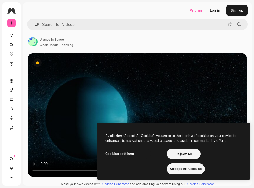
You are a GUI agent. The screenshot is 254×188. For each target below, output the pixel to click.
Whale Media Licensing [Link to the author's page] (56, 45)
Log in (215, 10)
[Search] (11, 45)
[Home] (11, 35)
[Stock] (11, 54)
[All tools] (11, 81)
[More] (11, 177)
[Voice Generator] (14, 118)
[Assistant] (14, 128)
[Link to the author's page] (33, 41)
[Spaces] (14, 90)
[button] (34, 24)
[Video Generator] (14, 109)
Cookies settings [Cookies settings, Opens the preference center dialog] (119, 153)
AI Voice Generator (200, 184)
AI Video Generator (115, 184)
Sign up (237, 10)
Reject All (183, 154)
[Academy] (11, 168)
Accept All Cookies (186, 169)
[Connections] (11, 159)
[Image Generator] (14, 99)
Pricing (196, 10)
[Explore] (11, 64)
